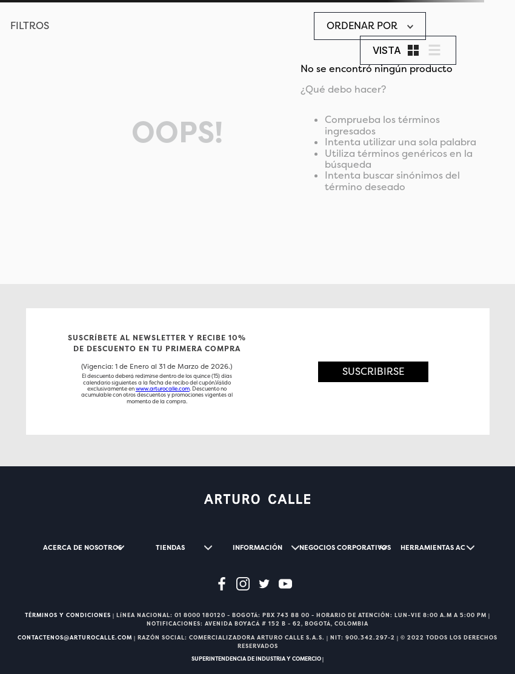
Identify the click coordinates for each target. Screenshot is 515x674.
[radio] (413, 50)
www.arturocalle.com (163, 388)
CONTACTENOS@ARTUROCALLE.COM (75, 637)
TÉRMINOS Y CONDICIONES (68, 615)
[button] (374, 371)
